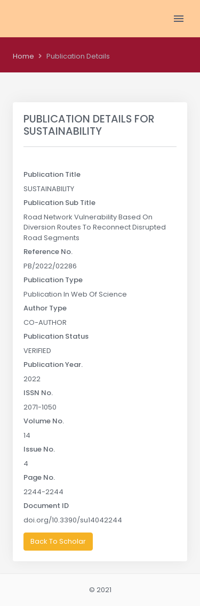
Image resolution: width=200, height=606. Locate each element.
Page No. (39, 477)
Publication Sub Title (59, 203)
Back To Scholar (58, 541)
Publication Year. (53, 364)
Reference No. (48, 252)
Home (23, 56)
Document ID (46, 506)
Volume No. (43, 421)
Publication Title (52, 174)
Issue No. (39, 449)
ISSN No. (38, 393)
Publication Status (56, 336)
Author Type (45, 308)
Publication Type (53, 280)
